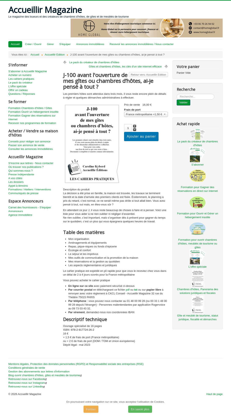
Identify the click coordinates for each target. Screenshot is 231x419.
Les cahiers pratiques (21, 78)
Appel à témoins (18, 185)
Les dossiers (16, 182)
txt (135, 289)
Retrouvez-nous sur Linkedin (26, 386)
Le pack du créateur (20, 82)
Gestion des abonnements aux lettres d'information (39, 371)
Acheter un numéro (20, 75)
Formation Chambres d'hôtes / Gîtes (30, 108)
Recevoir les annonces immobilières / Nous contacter (142, 44)
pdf (127, 289)
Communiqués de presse (23, 193)
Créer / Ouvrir (33, 44)
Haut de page (214, 394)
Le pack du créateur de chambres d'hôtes (94, 62)
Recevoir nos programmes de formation (32, 123)
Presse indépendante (21, 174)
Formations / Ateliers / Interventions (29, 189)
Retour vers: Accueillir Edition (148, 74)
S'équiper (65, 44)
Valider (183, 102)
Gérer (50, 44)
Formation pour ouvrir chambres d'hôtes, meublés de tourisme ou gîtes (197, 243)
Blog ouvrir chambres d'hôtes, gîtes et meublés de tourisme (45, 375)
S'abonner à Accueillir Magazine (27, 71)
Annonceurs (15, 211)
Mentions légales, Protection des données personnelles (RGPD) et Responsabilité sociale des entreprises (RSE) (75, 364)
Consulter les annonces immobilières (30, 149)
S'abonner (197, 164)
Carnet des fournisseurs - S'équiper (29, 207)
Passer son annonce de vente (26, 145)
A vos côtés (15, 178)
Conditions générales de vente (26, 367)
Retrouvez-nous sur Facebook (27, 379)
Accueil (15, 44)
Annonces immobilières (90, 44)
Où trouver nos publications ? (26, 166)
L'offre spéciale (17, 86)
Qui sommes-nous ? (20, 170)
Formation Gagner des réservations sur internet (32, 117)
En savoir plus (140, 409)
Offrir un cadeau (18, 90)
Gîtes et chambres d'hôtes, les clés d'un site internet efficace (125, 66)
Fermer (91, 409)
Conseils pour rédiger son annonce (29, 141)
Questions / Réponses (21, 93)
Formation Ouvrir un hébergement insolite (33, 111)
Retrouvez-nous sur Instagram (27, 382)
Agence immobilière (20, 214)
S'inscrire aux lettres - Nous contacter (30, 163)
